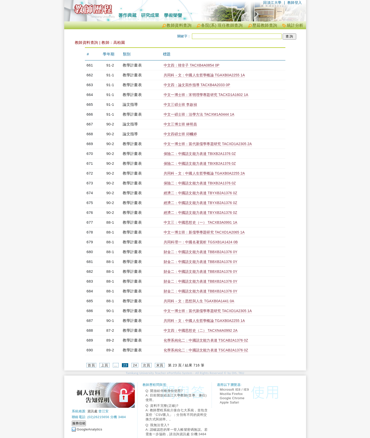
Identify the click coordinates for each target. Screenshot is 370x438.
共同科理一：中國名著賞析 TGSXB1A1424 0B (201, 242)
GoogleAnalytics (89, 429)
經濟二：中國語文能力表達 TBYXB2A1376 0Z (200, 193)
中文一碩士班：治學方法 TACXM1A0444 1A (199, 114)
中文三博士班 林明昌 (180, 124)
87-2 (110, 330)
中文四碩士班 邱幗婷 (180, 134)
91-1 (110, 75)
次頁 (146, 365)
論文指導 (130, 104)
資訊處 (92, 411)
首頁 (91, 365)
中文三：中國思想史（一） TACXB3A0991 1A (200, 222)
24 (135, 365)
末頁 (159, 365)
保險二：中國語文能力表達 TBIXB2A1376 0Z (200, 154)
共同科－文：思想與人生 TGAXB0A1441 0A (199, 301)
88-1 (110, 222)
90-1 (110, 311)
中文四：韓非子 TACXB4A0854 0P (191, 65)
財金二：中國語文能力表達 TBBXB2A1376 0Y (200, 252)
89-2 (110, 340)
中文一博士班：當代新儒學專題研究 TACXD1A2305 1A (208, 311)
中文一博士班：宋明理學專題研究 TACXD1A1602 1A (206, 95)
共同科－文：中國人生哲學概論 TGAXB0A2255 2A (204, 173)
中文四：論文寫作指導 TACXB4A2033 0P (197, 85)
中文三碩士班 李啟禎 (180, 105)
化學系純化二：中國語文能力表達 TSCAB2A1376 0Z (206, 340)
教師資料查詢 (178, 25)
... (115, 365)
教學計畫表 (132, 65)
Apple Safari (229, 402)
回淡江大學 (272, 3)
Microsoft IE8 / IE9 (234, 389)
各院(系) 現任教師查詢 (222, 25)
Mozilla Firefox (231, 394)
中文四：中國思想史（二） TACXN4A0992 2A (201, 330)
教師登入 (294, 3)
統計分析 (295, 25)
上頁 (104, 365)
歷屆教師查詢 (264, 25)
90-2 (110, 124)
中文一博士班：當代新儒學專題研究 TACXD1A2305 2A (208, 144)
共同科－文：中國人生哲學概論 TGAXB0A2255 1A (204, 75)
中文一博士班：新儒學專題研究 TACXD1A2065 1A (204, 232)
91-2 (110, 65)
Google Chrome (232, 398)
